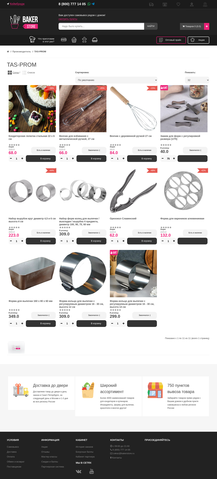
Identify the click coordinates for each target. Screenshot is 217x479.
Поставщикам (14, 466)
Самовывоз (165, 4)
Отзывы (45, 452)
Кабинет (191, 4)
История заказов (84, 447)
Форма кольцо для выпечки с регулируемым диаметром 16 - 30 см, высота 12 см (81, 304)
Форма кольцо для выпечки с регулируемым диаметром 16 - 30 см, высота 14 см (132, 304)
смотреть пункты (68, 19)
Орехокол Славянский (123, 218)
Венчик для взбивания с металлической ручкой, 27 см (76, 137)
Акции (201, 40)
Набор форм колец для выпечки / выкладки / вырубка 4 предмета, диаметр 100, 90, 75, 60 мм (79, 221)
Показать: (190, 72)
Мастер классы (49, 456)
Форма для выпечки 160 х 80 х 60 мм (31, 301)
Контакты (205, 4)
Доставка (151, 4)
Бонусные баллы (84, 452)
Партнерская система (52, 466)
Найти (150, 26)
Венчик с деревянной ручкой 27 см (131, 136)
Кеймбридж (17, 3)
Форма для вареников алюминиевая (182, 218)
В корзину (41, 158)
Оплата (11, 456)
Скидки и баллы (49, 461)
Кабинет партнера (85, 456)
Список (31, 72)
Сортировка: (82, 72)
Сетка (16, 72)
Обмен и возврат (15, 461)
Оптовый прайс (173, 40)
